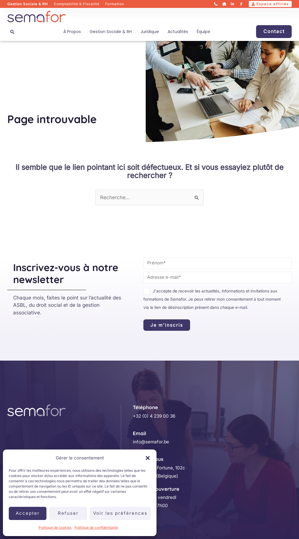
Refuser (68, 513)
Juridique (149, 32)
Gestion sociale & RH (111, 32)
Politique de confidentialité (96, 527)
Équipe (203, 32)
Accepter (28, 513)
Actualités (178, 32)
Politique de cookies (55, 527)
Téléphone (145, 407)
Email (139, 433)
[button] (148, 458)
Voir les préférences (120, 513)
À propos (72, 32)
